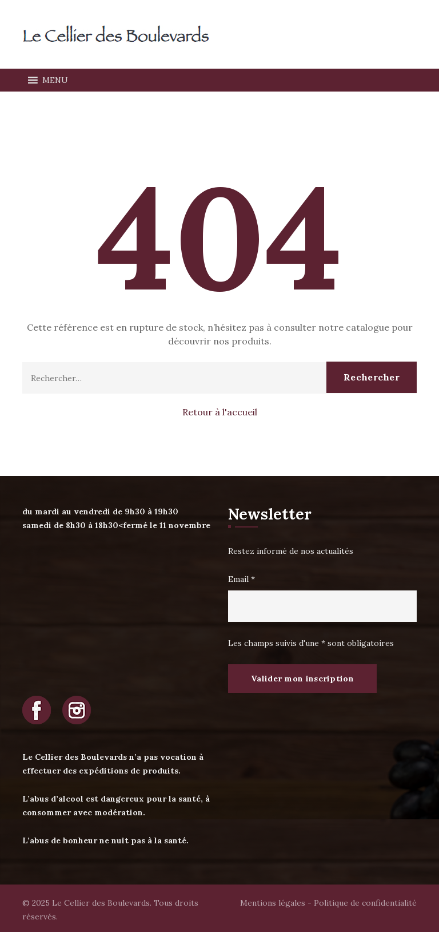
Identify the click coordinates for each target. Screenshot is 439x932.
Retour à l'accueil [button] (219, 412)
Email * (241, 579)
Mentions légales (272, 903)
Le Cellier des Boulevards (101, 903)
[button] (55, 80)
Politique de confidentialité (365, 903)
